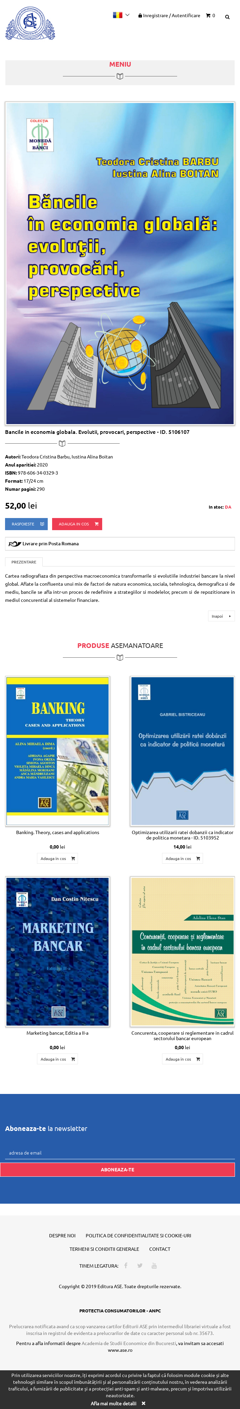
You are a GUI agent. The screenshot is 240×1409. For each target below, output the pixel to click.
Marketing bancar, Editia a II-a (57, 1033)
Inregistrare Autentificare (169, 15)
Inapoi (222, 616)
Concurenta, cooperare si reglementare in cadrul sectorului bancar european (182, 1035)
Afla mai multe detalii (113, 1403)
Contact (159, 1249)
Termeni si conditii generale (104, 1249)
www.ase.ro (120, 1350)
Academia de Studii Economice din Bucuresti (129, 1343)
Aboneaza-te (117, 1169)
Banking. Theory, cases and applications (57, 832)
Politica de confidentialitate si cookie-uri (138, 1235)
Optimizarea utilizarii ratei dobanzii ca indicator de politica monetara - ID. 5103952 (182, 834)
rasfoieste (28, 524)
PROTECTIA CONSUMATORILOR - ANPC (120, 1310)
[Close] (143, 1403)
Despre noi (62, 1235)
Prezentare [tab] (23, 562)
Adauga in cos (79, 524)
